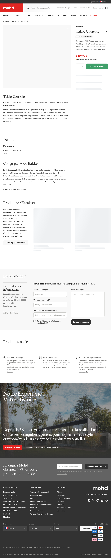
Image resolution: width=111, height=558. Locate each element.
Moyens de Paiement (38, 501)
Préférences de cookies (51, 554)
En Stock (93, 15)
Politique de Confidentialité (11, 554)
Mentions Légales (38, 554)
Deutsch (99, 554)
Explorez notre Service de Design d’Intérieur (43, 447)
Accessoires (62, 15)
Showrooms (7, 498)
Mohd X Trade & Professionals (14, 508)
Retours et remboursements (41, 504)
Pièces (59, 492)
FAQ (31, 498)
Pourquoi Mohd (9, 492)
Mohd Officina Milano (11, 511)
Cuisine (28, 15)
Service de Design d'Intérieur (14, 501)
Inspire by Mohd (63, 498)
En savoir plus (83, 372)
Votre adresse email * (41, 300)
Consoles (14, 22)
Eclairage (17, 15)
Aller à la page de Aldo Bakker (14, 189)
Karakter (80, 26)
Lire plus (101, 49)
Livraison (10, 372)
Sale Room (61, 511)
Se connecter (98, 8)
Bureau (51, 15)
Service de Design (63, 8)
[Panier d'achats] (106, 8)
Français (93, 554)
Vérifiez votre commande (40, 492)
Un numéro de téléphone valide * (46, 310)
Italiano (82, 554)
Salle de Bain (39, 15)
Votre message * (77, 289)
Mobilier (6, 15)
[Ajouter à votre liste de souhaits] (106, 31)
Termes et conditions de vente (41, 514)
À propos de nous (10, 495)
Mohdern (6, 517)
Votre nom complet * (41, 289)
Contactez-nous (36, 495)
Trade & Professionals (81, 8)
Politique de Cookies (26, 554)
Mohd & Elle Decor (64, 508)
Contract (6, 514)
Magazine (61, 495)
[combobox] (5, 528)
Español (105, 554)
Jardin (73, 15)
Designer (60, 504)
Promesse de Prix (10, 504)
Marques (83, 15)
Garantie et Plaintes (37, 511)
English (87, 554)
